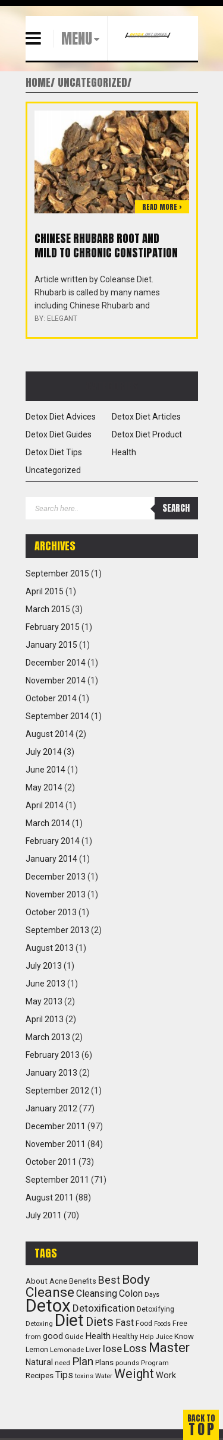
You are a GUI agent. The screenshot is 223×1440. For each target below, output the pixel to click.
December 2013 (56, 876)
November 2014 (56, 680)
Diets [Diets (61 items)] (100, 1322)
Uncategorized (53, 470)
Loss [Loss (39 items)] (135, 1348)
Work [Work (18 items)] (166, 1375)
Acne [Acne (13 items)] (58, 1281)
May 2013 (44, 1001)
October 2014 (51, 698)
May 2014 (44, 787)
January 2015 (51, 645)
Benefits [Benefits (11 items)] (82, 1281)
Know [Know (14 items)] (184, 1336)
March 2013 (48, 1037)
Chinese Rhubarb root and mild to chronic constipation (106, 245)
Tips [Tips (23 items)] (64, 1375)
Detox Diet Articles (146, 416)
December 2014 (56, 662)
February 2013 (53, 1055)
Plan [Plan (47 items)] (82, 1361)
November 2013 (56, 894)
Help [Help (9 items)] (146, 1337)
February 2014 (53, 841)
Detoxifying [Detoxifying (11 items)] (155, 1309)
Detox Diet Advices (61, 416)
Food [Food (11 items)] (144, 1323)
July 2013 (44, 965)
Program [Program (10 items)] (155, 1363)
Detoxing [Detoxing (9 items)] (39, 1324)
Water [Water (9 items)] (103, 1376)
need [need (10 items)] (62, 1363)
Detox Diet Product (147, 434)
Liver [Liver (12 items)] (93, 1349)
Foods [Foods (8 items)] (162, 1324)
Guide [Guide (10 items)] (74, 1336)
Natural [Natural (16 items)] (39, 1362)
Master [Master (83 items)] (169, 1347)
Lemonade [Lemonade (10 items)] (67, 1350)
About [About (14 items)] (37, 1281)
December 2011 (56, 1126)
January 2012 (51, 1108)
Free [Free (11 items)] (179, 1323)
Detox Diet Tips (54, 452)
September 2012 (57, 1090)
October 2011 (51, 1162)
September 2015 (57, 573)
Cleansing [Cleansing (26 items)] (96, 1293)
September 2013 (57, 930)
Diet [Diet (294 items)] (69, 1320)
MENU (76, 39)
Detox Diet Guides (59, 434)
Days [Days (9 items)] (152, 1295)
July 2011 (44, 1215)
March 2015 (48, 609)
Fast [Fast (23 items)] (124, 1323)
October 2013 (51, 912)
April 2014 (45, 805)
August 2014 (50, 734)
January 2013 (51, 1072)
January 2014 (51, 859)
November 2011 (56, 1144)
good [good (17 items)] (53, 1336)
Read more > (162, 206)
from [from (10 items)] (33, 1336)
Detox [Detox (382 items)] (48, 1306)
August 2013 (50, 948)
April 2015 (45, 591)
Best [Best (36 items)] (109, 1280)
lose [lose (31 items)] (112, 1348)
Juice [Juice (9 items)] (163, 1337)
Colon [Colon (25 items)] (131, 1293)
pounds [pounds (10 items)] (127, 1363)
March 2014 (48, 823)
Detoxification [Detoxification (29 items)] (104, 1308)
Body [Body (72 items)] (136, 1279)
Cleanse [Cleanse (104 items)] (50, 1292)
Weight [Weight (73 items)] (134, 1373)
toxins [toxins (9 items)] (84, 1376)
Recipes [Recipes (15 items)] (40, 1375)
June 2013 (45, 983)
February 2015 (53, 627)
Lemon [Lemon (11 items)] (37, 1350)
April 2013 (45, 1019)
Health (124, 452)
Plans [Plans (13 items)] (104, 1362)
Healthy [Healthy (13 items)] (125, 1336)
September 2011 (57, 1179)
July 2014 (44, 752)
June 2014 (45, 769)
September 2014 (57, 716)
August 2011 (50, 1197)
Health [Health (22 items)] (98, 1336)
